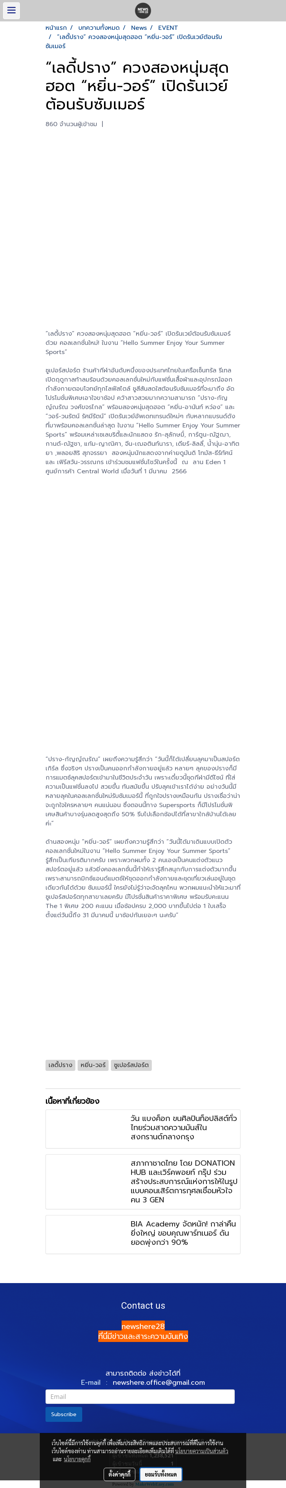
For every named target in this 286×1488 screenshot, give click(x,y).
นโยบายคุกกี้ (77, 1459)
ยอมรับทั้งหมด (161, 1474)
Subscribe (63, 1414)
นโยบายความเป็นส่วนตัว (201, 1450)
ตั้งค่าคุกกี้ (119, 1474)
